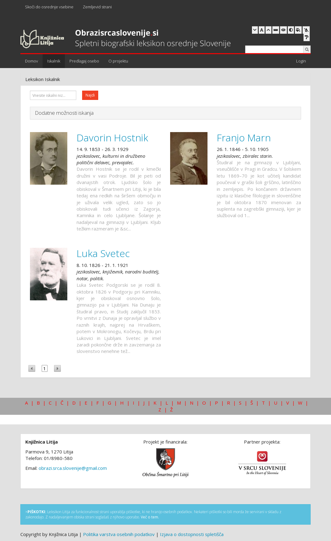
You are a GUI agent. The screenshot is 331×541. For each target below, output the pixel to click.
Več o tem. (150, 517)
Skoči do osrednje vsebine (49, 7)
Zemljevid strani (97, 7)
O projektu (118, 61)
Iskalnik (53, 61)
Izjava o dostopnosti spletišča (192, 534)
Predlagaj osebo (84, 61)
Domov (31, 61)
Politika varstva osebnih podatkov (119, 534)
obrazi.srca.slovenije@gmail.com (73, 468)
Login (301, 61)
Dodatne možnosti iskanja (64, 112)
